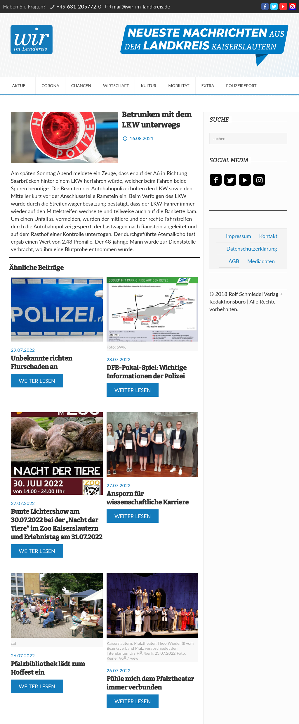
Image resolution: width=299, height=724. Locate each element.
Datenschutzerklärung (251, 248)
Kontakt (268, 236)
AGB (234, 261)
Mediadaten (261, 261)
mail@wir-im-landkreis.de (141, 6)
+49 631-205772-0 (78, 6)
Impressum (238, 236)
